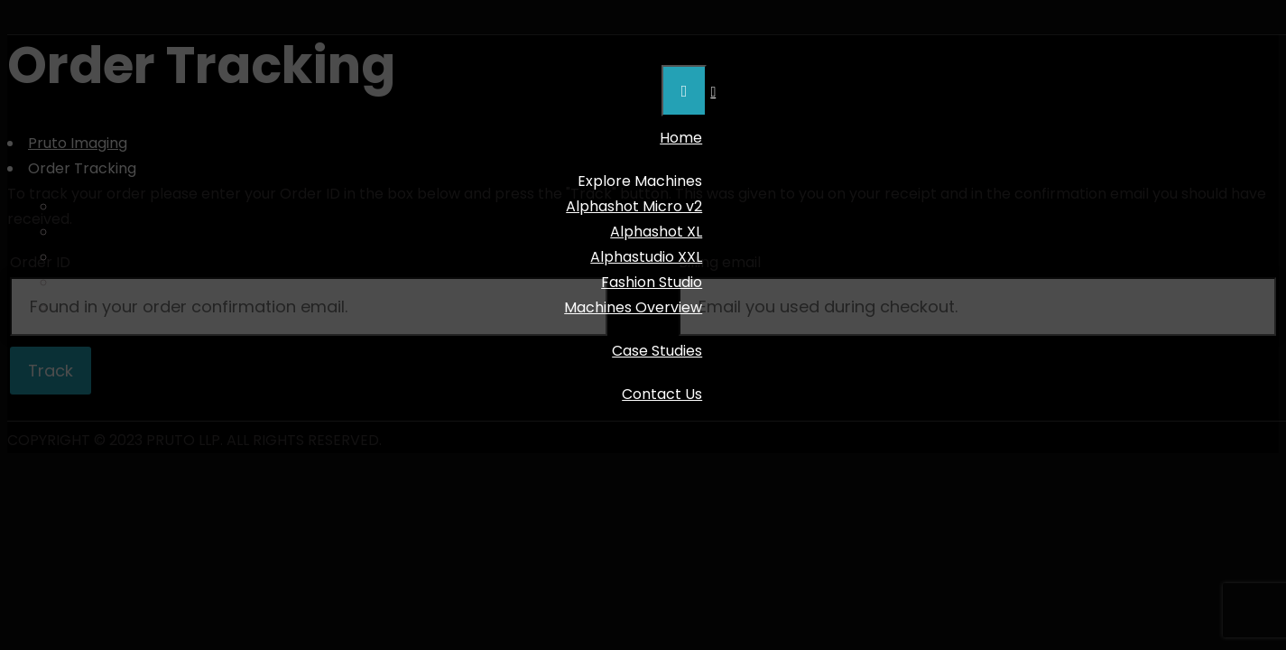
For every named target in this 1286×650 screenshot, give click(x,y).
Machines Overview (633, 307)
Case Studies (657, 350)
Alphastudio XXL (646, 256)
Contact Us (662, 394)
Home (681, 137)
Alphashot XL (656, 231)
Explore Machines (640, 181)
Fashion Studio (651, 282)
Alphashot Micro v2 (634, 206)
